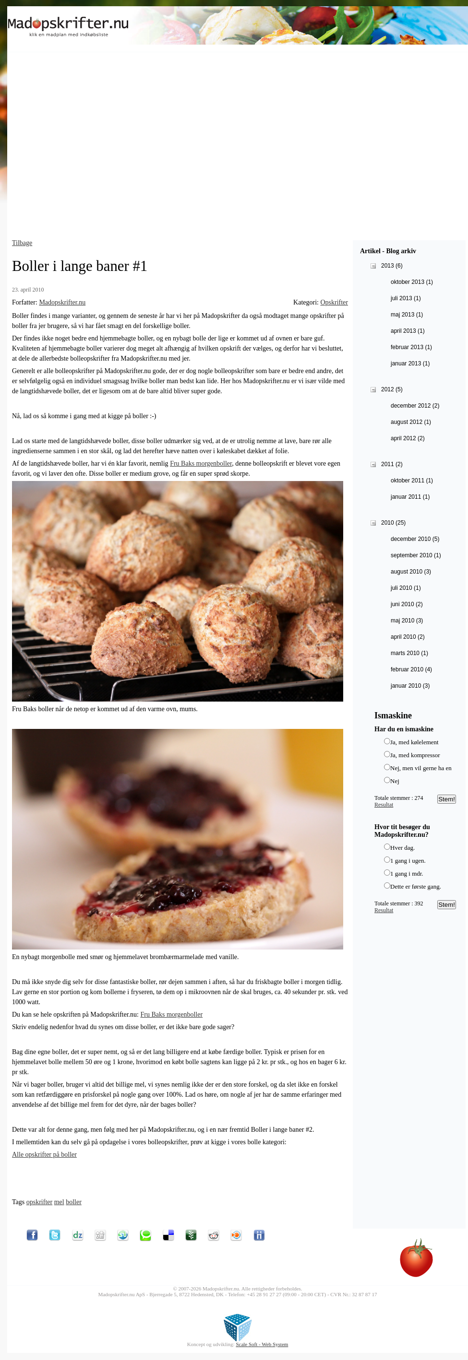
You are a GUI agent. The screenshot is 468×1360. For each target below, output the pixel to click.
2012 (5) (392, 389)
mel (59, 1202)
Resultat (383, 804)
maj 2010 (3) (407, 620)
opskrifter (39, 1202)
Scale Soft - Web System (262, 1344)
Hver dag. (402, 847)
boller (74, 1202)
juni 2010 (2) (407, 604)
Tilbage (22, 242)
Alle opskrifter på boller (44, 1154)
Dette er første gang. (415, 886)
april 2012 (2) (408, 438)
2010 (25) (393, 522)
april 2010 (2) (408, 636)
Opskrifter (334, 302)
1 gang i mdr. (406, 873)
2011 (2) (392, 464)
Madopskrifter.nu (62, 302)
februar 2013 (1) (411, 347)
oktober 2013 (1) (412, 282)
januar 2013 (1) (410, 363)
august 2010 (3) (411, 571)
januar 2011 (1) (410, 496)
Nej (394, 781)
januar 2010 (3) (410, 685)
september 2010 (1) (416, 555)
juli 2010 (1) (406, 588)
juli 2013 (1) (406, 298)
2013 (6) (392, 265)
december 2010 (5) (415, 539)
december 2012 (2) (415, 405)
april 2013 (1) (408, 331)
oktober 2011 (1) (412, 480)
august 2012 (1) (411, 422)
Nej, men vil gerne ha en (421, 768)
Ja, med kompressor (415, 755)
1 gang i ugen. (408, 860)
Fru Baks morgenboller (201, 463)
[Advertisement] (90, 148)
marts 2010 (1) (409, 653)
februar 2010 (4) (411, 669)
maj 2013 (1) (407, 314)
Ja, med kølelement (414, 742)
